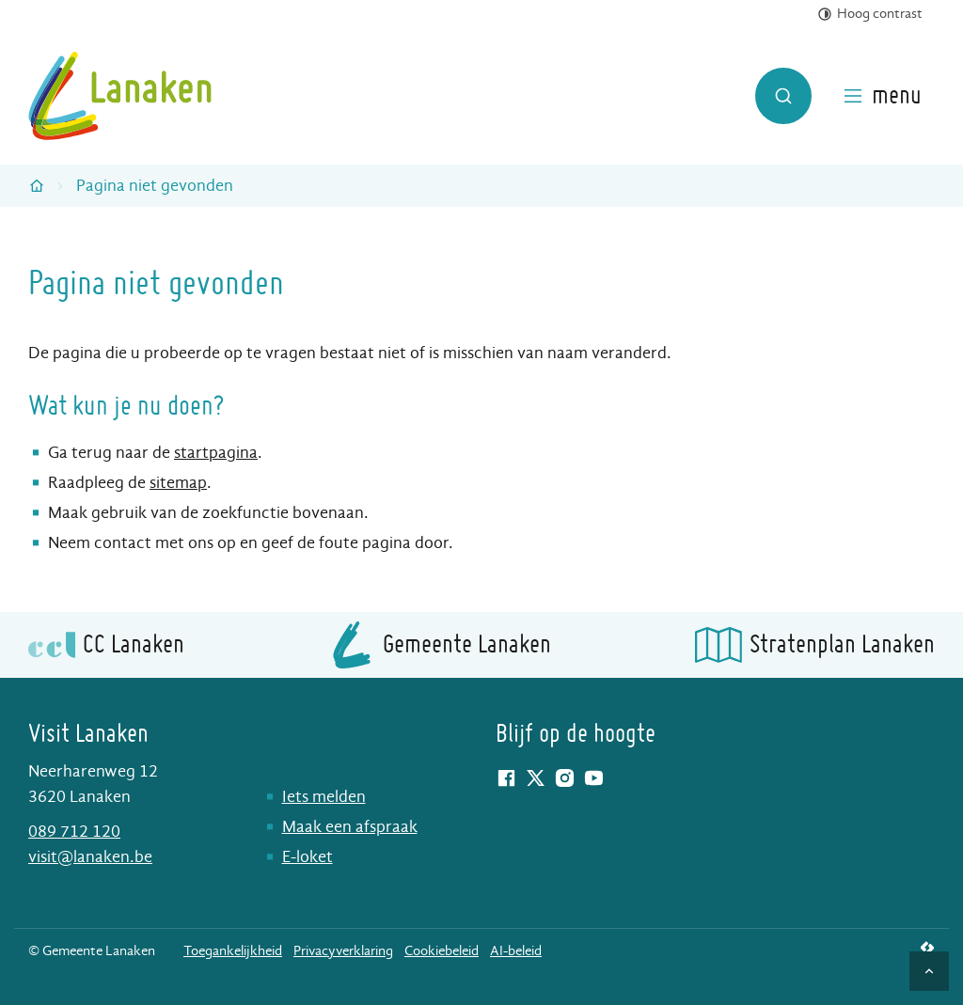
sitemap (178, 483)
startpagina (216, 453)
